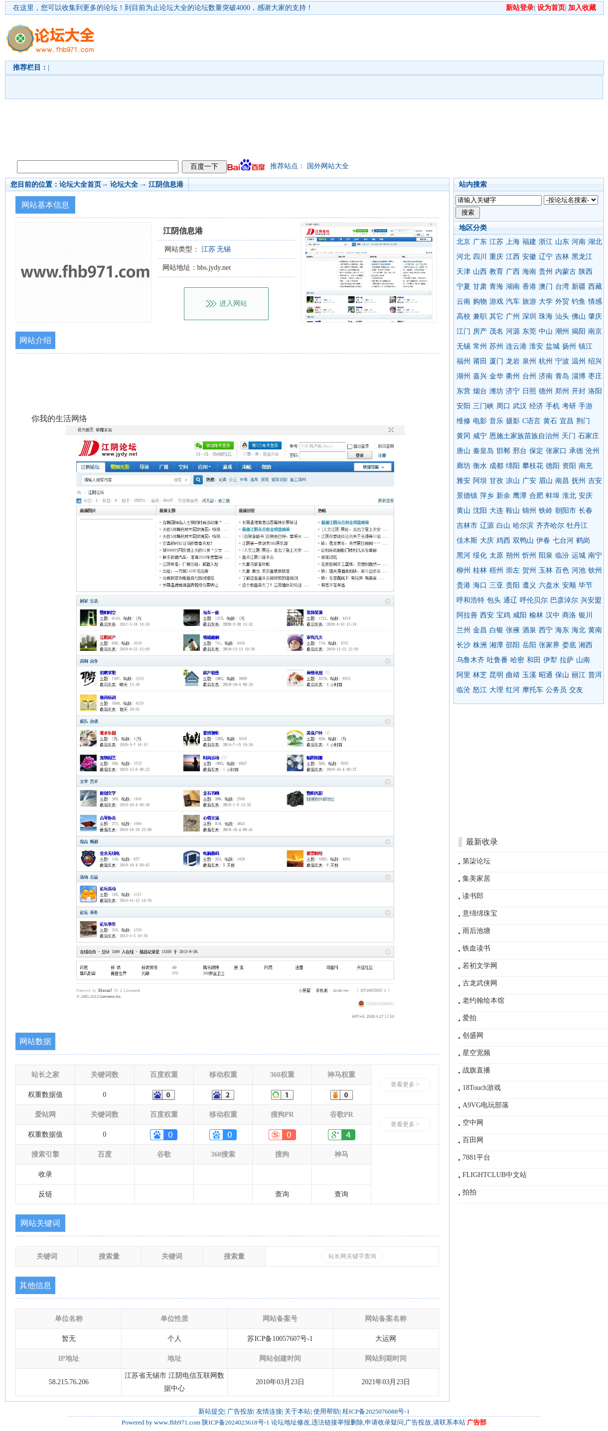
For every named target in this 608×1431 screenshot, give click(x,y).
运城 (579, 555)
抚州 (579, 480)
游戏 (496, 301)
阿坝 (480, 480)
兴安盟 (591, 600)
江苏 (496, 241)
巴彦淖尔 (564, 600)
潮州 (562, 331)
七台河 (563, 540)
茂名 (496, 331)
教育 (496, 271)
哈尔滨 (523, 525)
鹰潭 (520, 495)
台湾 (562, 286)
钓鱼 (579, 301)
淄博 (579, 376)
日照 (529, 391)
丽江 (579, 675)
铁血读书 (476, 948)
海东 (562, 630)
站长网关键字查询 (352, 1256)
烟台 (480, 391)
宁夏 (463, 286)
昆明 (496, 675)
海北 (579, 630)
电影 (480, 421)
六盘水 (549, 585)
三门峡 (483, 406)
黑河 (463, 555)
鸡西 (503, 540)
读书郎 (472, 896)
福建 (529, 241)
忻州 (529, 555)
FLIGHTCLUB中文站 (494, 1175)
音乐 (496, 421)
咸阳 (520, 615)
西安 (487, 615)
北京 (463, 241)
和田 (534, 660)
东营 (463, 391)
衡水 (480, 466)
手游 (586, 406)
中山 (546, 331)
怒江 (480, 690)
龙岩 (513, 361)
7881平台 (476, 1157)
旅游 (529, 301)
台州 (529, 376)
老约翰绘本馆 (483, 1000)
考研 (569, 406)
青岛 (562, 376)
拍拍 (469, 1192)
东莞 (529, 331)
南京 (595, 331)
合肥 (536, 495)
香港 (529, 286)
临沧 (463, 690)
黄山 (463, 510)
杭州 (546, 361)
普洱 (595, 675)
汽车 (513, 301)
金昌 (480, 630)
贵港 (463, 585)
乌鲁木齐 (470, 660)
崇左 (513, 570)
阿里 (463, 675)
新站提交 (211, 1411)
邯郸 (503, 451)
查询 (282, 1194)
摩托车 (532, 690)
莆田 (480, 361)
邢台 (520, 451)
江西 (513, 256)
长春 (586, 510)
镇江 (586, 346)
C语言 (531, 421)
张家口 (556, 451)
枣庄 (595, 376)
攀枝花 (532, 466)
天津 (463, 271)
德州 (546, 391)
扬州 (569, 346)
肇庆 (595, 316)
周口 (503, 406)
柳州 (463, 570)
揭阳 (579, 331)
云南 (463, 301)
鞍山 (513, 510)
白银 (496, 630)
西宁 (546, 630)
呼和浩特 (470, 600)
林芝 (480, 675)
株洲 (480, 645)
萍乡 (487, 495)
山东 (562, 241)
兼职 (480, 316)
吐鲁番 (497, 660)
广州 (513, 316)
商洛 (569, 615)
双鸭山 (523, 540)
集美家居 (476, 878)
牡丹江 (577, 525)
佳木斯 (466, 540)
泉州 (529, 361)
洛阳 (595, 391)
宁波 (562, 361)
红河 (513, 690)
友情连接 (269, 1411)
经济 (536, 406)
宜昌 (567, 421)
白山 (503, 525)
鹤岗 (583, 540)
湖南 (513, 286)
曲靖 (513, 675)
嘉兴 (480, 376)
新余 (503, 495)
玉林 (546, 570)
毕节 (586, 585)
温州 (579, 361)
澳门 (546, 286)
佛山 (579, 316)
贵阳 (513, 585)
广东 (480, 241)
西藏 (595, 286)
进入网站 (233, 303)
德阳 (553, 466)
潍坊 (496, 391)
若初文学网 (479, 965)
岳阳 (529, 645)
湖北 (595, 241)
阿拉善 (466, 615)
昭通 (546, 675)
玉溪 (529, 675)
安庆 (586, 495)
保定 (536, 451)
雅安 (463, 480)
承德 (576, 451)
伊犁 (550, 660)
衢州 (513, 376)
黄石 (550, 421)
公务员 (556, 690)
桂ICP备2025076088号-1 (376, 1411)
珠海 (546, 316)
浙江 (546, 241)
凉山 (513, 480)
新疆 (579, 286)
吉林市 (466, 525)
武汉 (520, 406)
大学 (546, 301)
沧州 (593, 451)
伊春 (543, 540)
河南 (579, 241)
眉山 (546, 480)
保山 (562, 675)
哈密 (517, 660)
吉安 (595, 480)
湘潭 (496, 645)
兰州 (463, 630)
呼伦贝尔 (534, 600)
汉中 (553, 615)
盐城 (553, 346)
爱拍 (469, 1018)
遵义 (529, 585)
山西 (480, 271)
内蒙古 (565, 271)
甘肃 (480, 286)
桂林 (480, 570)
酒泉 (529, 630)
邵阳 (513, 645)
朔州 (513, 555)
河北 (463, 256)
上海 (513, 241)
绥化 (480, 555)
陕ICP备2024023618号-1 (235, 1422)
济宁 (513, 391)
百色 (562, 570)
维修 (463, 421)
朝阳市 (565, 510)
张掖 (513, 630)
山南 (583, 660)
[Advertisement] (307, 85)
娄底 (569, 645)
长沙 (463, 645)
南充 (586, 466)
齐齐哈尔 (550, 525)
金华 (496, 376)
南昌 (562, 480)
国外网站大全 (328, 166)
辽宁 (546, 256)
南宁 (595, 555)
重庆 (496, 256)
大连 (496, 510)
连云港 (516, 346)
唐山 (463, 451)
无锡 (463, 346)
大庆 (487, 540)
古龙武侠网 (479, 983)
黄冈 (463, 436)
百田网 (472, 1140)
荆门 (583, 421)
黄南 (595, 630)
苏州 (496, 346)
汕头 (562, 316)
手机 (553, 406)
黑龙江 (582, 256)
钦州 (595, 570)
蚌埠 (553, 495)
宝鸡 (503, 615)
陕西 (586, 271)
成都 (496, 466)
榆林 (536, 615)
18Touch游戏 (481, 1087)
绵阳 (513, 466)
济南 (546, 376)
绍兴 (595, 361)
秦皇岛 (483, 451)
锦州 (529, 510)
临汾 (562, 555)
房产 (480, 331)
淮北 (569, 495)
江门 (463, 331)
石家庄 (588, 436)
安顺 (569, 585)
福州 (463, 361)
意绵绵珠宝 (479, 913)
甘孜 (496, 480)
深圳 (529, 316)
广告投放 (240, 1411)
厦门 (496, 361)
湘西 (586, 645)
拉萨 (567, 660)
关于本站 (297, 1411)
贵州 (546, 271)
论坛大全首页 (80, 184)
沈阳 (480, 510)
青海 (496, 286)
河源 (513, 331)
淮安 (536, 346)
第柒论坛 (476, 861)
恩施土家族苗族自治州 (524, 436)
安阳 (463, 406)
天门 (569, 436)
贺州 (529, 570)
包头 (494, 600)
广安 (529, 480)
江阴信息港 (166, 184)
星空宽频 (476, 1053)
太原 (496, 555)
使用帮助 (326, 1411)
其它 (496, 316)
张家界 (549, 645)
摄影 (513, 421)
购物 (480, 301)
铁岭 (546, 510)
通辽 (510, 600)
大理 (496, 690)
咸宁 (480, 436)
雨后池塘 (476, 931)
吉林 (562, 256)
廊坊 (463, 466)
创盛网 (472, 1035)
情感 (595, 301)
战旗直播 (476, 1070)
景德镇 (466, 495)
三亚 (496, 585)
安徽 (529, 256)
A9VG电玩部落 (485, 1105)
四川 (480, 256)
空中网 (472, 1122)
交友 (576, 690)
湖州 (463, 376)
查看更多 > (405, 1084)
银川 (586, 615)
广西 (513, 271)
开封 (579, 391)
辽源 (487, 525)
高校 (463, 316)
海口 (480, 585)
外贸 (562, 301)
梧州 (496, 570)
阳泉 (546, 555)
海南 (529, 271)
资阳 (569, 466)
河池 (579, 570)
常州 (480, 346)
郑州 (562, 391)
